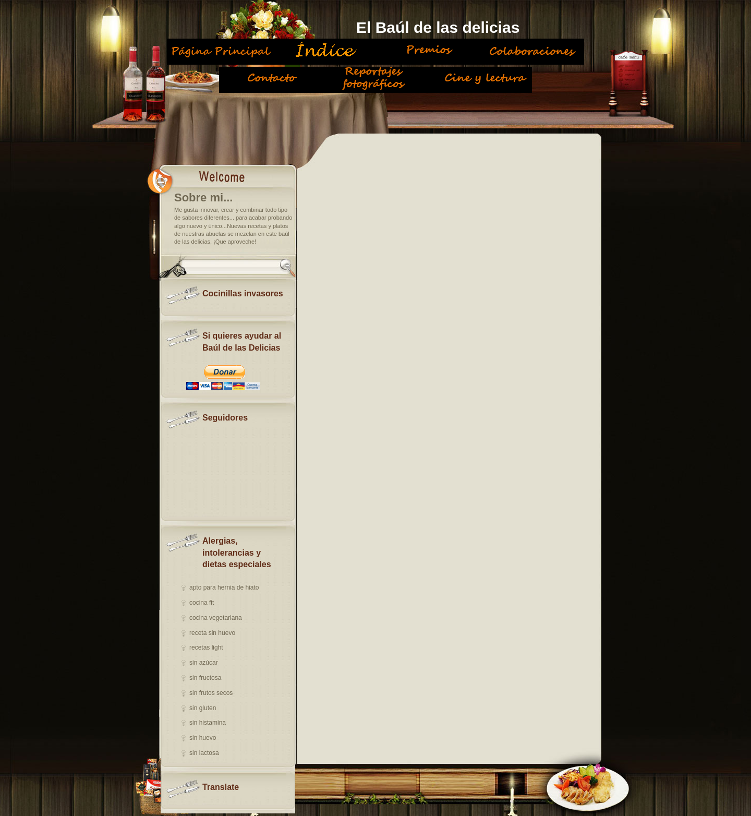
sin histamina (207, 722)
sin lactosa (204, 753)
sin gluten (202, 708)
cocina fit (201, 602)
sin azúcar (203, 662)
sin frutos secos (211, 693)
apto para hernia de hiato (224, 587)
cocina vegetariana (215, 617)
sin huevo (202, 737)
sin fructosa (205, 677)
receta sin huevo (212, 633)
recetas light (206, 647)
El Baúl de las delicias (437, 27)
